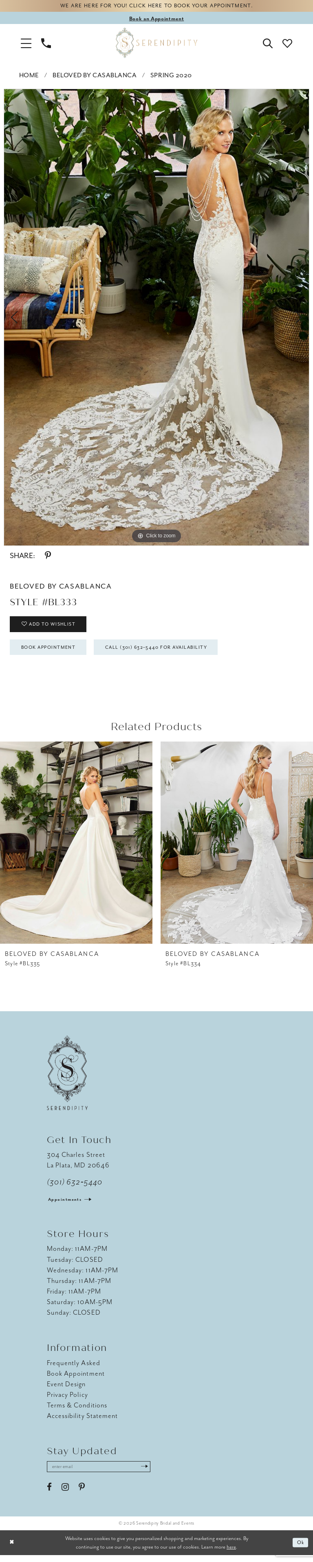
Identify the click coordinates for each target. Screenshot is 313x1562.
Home (29, 76)
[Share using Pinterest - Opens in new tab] (48, 557)
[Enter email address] (104, 1473)
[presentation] (76, 848)
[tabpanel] (156, 318)
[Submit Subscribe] (154, 1473)
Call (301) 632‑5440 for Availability (171, 652)
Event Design (66, 1389)
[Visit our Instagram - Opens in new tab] (65, 1494)
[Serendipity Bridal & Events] (156, 43)
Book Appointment (52, 652)
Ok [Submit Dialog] (300, 1549)
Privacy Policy (67, 1400)
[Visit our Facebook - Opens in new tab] (49, 1494)
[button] (26, 44)
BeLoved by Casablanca (95, 76)
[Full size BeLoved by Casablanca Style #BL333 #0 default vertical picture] (156, 318)
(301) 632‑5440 (75, 1187)
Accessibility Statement (82, 1421)
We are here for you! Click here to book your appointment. (156, 6)
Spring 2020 (171, 76)
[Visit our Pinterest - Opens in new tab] (82, 1494)
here (231, 1553)
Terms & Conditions (77, 1411)
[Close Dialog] (12, 1549)
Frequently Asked (73, 1368)
